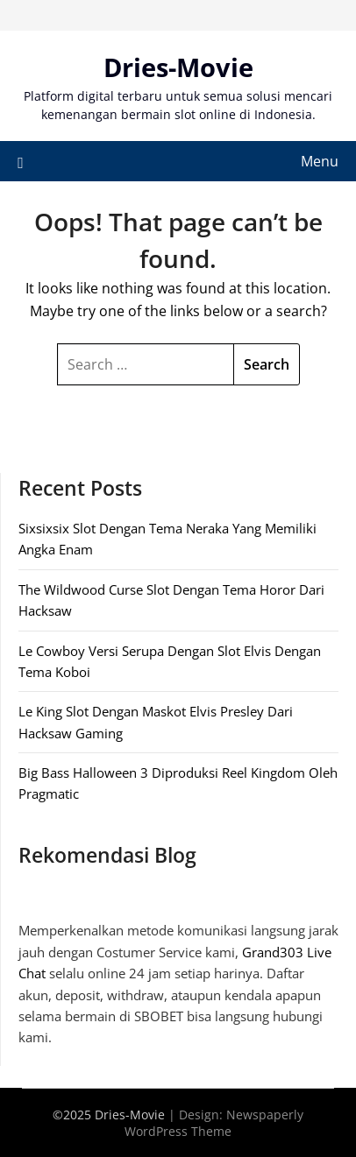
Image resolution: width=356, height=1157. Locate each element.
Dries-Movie (178, 67)
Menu (319, 161)
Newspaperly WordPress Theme (214, 1122)
